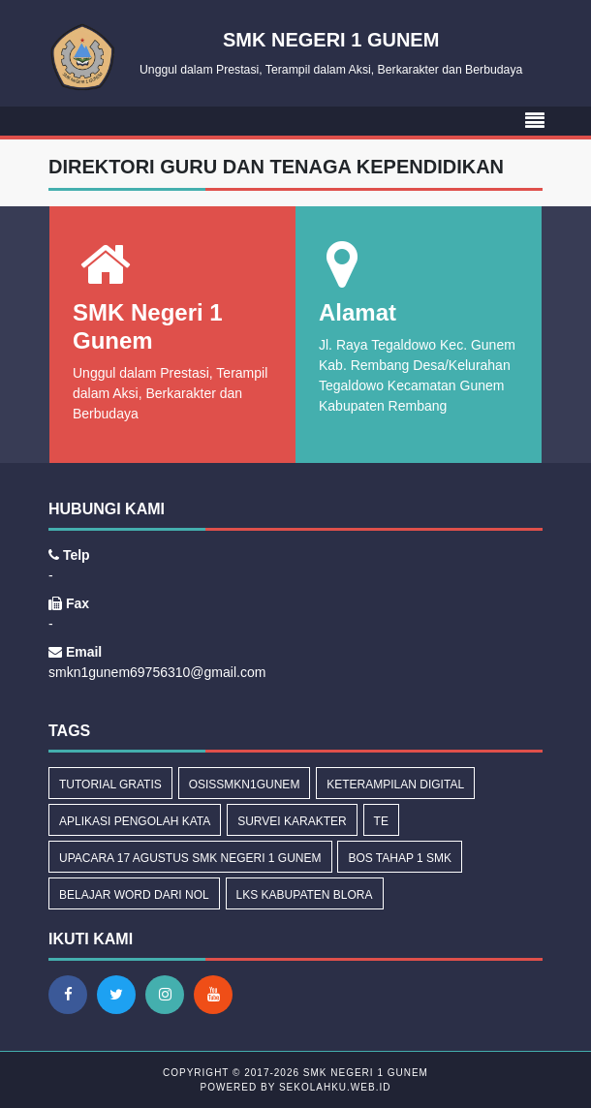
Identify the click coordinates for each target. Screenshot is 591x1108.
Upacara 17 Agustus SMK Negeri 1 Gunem (190, 858)
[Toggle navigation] (535, 121)
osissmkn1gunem (244, 784)
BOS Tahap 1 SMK (399, 858)
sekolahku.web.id (334, 1087)
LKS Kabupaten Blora (304, 895)
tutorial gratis (110, 784)
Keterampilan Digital (395, 784)
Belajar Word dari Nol (134, 895)
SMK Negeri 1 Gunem (363, 1072)
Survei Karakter (291, 821)
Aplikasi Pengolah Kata (134, 821)
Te (381, 821)
